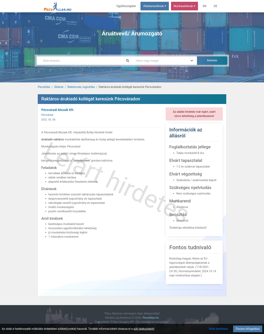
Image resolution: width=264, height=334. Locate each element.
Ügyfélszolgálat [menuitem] (126, 6)
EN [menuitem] (204, 6)
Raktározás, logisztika (81, 87)
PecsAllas (44, 87)
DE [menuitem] (215, 6)
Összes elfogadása (248, 328)
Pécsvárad (47, 114)
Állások (58, 87)
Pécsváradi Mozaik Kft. (57, 110)
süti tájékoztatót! (143, 328)
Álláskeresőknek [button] (154, 6)
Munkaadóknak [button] (184, 6)
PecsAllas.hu (151, 317)
